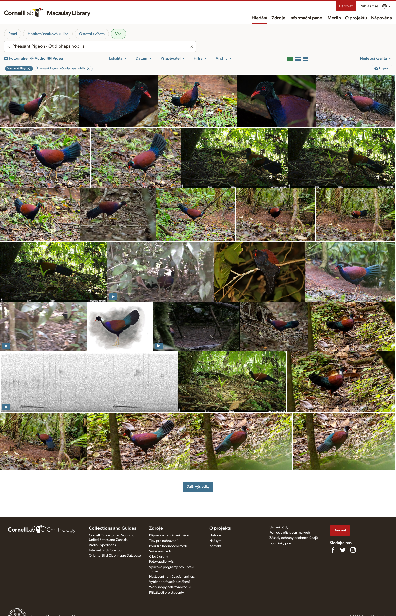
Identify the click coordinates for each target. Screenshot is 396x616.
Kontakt (215, 546)
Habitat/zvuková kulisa (48, 34)
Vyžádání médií (160, 551)
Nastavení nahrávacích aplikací (172, 576)
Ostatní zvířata (92, 34)
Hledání (259, 18)
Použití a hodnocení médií (168, 546)
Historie (215, 535)
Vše (118, 34)
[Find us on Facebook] (333, 550)
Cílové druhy (158, 556)
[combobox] (100, 46)
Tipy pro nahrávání (163, 541)
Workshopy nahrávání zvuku (170, 587)
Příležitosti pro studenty (166, 592)
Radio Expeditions (102, 545)
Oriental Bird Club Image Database (115, 555)
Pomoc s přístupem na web (289, 532)
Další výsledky (198, 487)
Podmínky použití (282, 543)
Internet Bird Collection (106, 550)
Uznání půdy (278, 527)
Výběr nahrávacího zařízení (169, 582)
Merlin (334, 18)
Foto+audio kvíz (161, 561)
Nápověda (381, 18)
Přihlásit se (369, 6)
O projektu (356, 18)
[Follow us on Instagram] (353, 550)
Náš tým (215, 541)
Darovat (346, 6)
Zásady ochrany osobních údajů (293, 538)
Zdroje (278, 18)
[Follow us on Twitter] (343, 550)
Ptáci (12, 34)
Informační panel (306, 18)
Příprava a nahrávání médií (169, 535)
